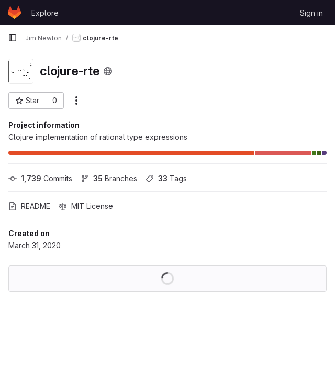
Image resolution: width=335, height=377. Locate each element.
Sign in (311, 12)
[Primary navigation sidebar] (12, 37)
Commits (40, 178)
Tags (166, 178)
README (29, 206)
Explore (45, 12)
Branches (109, 178)
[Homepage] (14, 12)
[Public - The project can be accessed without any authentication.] (108, 71)
